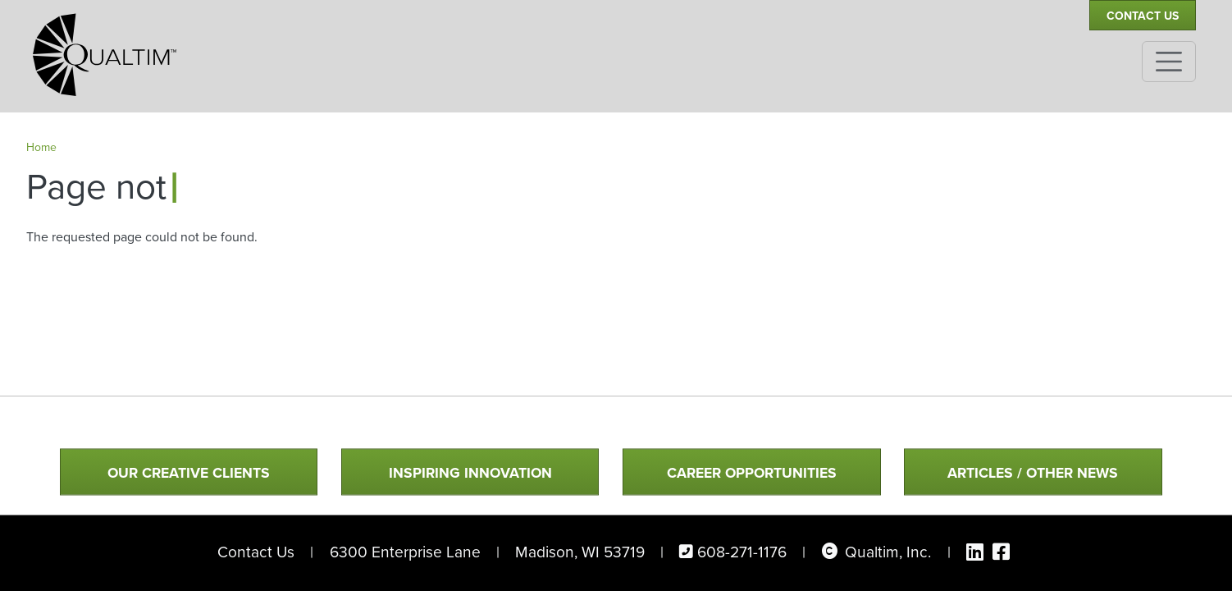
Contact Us (1143, 16)
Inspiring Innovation (470, 473)
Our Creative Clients (188, 473)
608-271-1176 (742, 552)
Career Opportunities (752, 473)
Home (41, 147)
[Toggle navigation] (1169, 61)
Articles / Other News (1032, 473)
